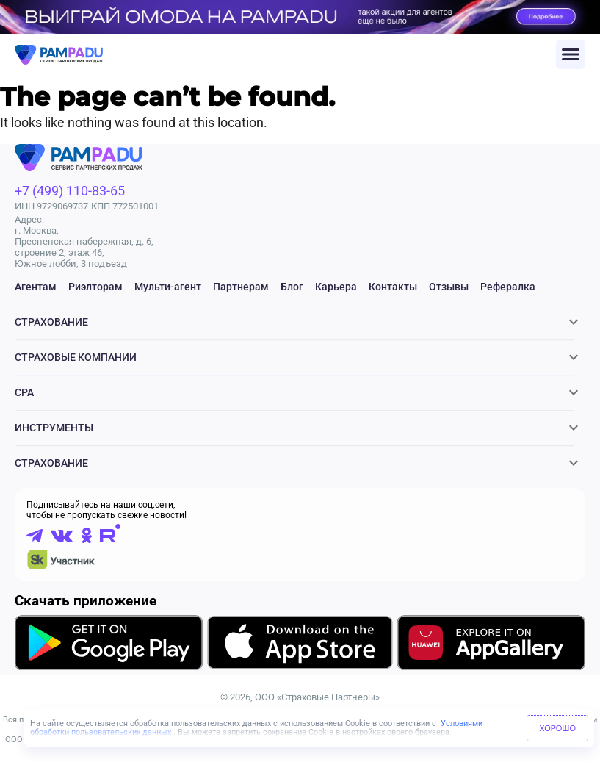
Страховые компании (76, 357)
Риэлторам (95, 286)
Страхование (51, 322)
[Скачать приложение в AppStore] (300, 645)
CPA (24, 392)
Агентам (36, 286)
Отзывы (449, 286)
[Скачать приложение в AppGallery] (491, 645)
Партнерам (241, 286)
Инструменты (54, 428)
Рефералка (507, 286)
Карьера (336, 286)
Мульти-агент (167, 286)
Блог (292, 286)
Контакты (393, 286)
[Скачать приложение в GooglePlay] (109, 645)
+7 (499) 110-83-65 (70, 190)
